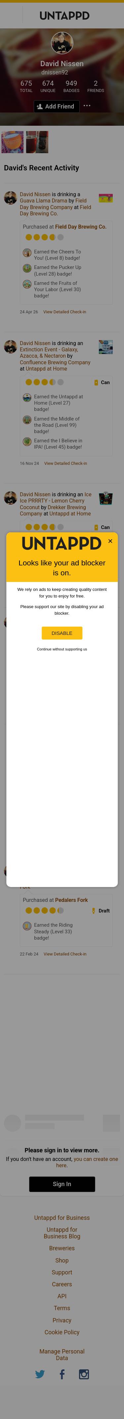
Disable (62, 633)
